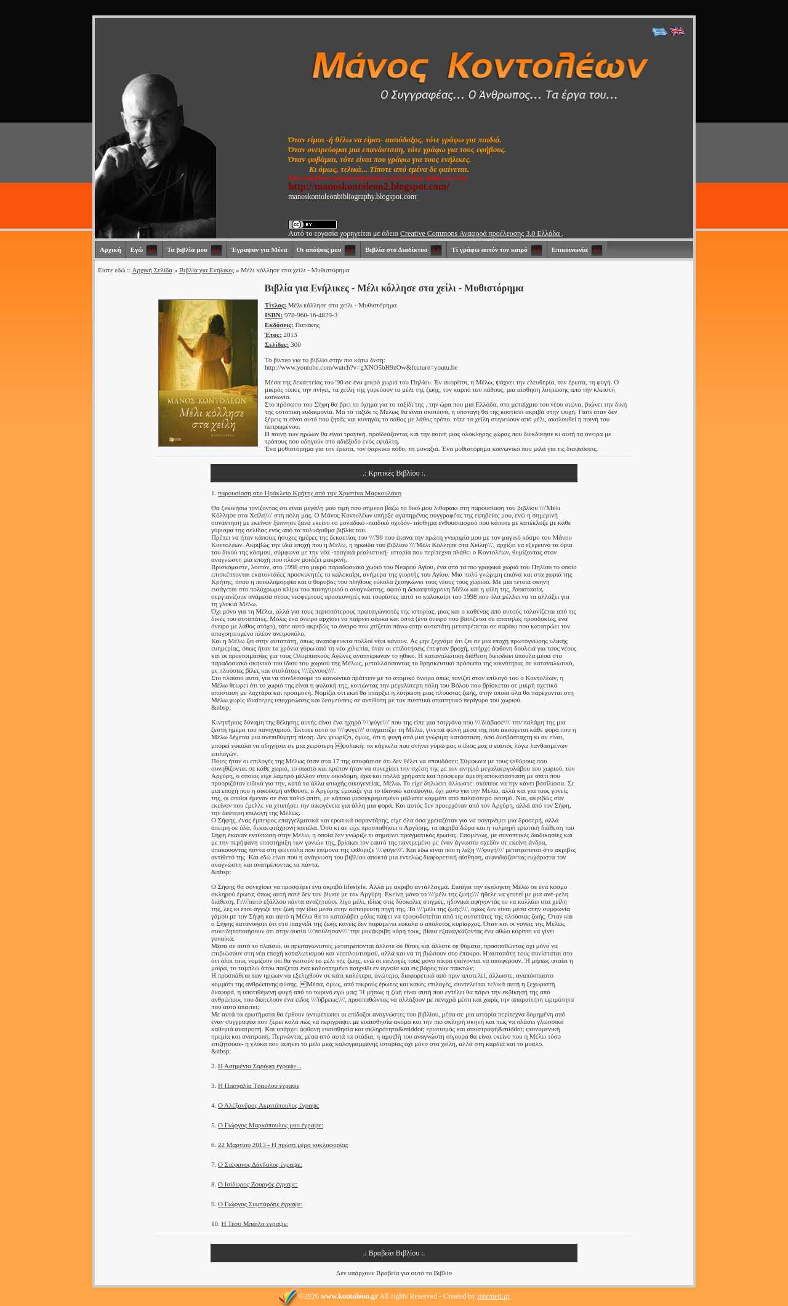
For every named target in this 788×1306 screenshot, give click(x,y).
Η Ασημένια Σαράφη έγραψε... (259, 1065)
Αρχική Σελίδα (152, 270)
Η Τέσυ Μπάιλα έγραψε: (255, 1223)
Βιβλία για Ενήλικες (206, 270)
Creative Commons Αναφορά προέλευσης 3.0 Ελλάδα (480, 233)
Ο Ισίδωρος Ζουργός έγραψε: (258, 1184)
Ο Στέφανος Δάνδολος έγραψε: (260, 1164)
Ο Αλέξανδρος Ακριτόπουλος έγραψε (268, 1105)
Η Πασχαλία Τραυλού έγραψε (258, 1085)
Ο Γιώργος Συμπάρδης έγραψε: (260, 1203)
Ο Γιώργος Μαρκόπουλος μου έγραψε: (270, 1125)
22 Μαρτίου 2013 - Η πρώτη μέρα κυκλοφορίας (283, 1144)
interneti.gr (493, 1296)
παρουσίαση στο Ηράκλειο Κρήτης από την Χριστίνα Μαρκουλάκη (309, 493)
